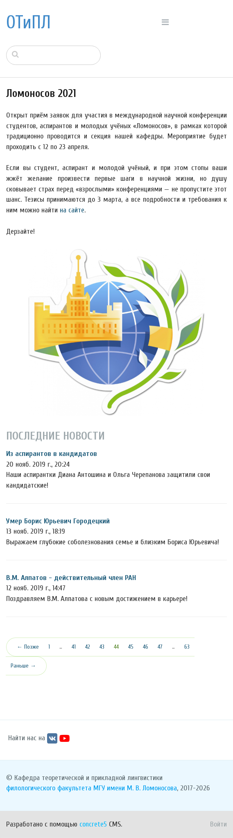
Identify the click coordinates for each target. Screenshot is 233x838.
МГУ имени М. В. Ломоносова (135, 788)
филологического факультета (48, 788)
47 (160, 646)
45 (130, 646)
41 (74, 646)
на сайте (72, 210)
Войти (218, 824)
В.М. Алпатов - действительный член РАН (71, 577)
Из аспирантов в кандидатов (51, 453)
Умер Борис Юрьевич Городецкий (58, 521)
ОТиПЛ (28, 22)
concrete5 (93, 824)
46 (145, 646)
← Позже (28, 646)
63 (187, 646)
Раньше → (23, 665)
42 (87, 646)
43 (102, 646)
